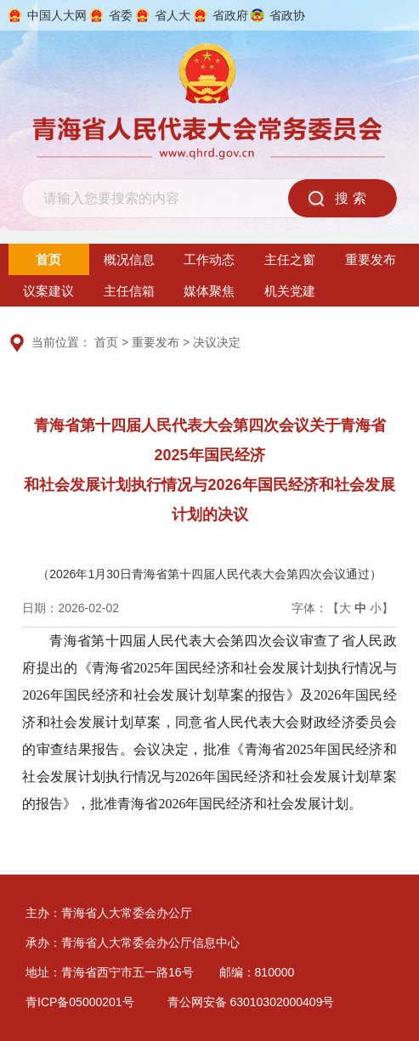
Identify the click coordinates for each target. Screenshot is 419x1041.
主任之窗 (289, 259)
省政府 (230, 15)
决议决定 (217, 342)
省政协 (287, 15)
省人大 (172, 15)
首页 (48, 259)
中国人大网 (57, 15)
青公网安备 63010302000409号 (251, 1002)
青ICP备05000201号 (79, 1002)
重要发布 (370, 259)
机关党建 (289, 291)
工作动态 (209, 259)
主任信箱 (129, 291)
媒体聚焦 (209, 291)
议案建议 (48, 291)
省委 (121, 15)
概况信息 (129, 259)
